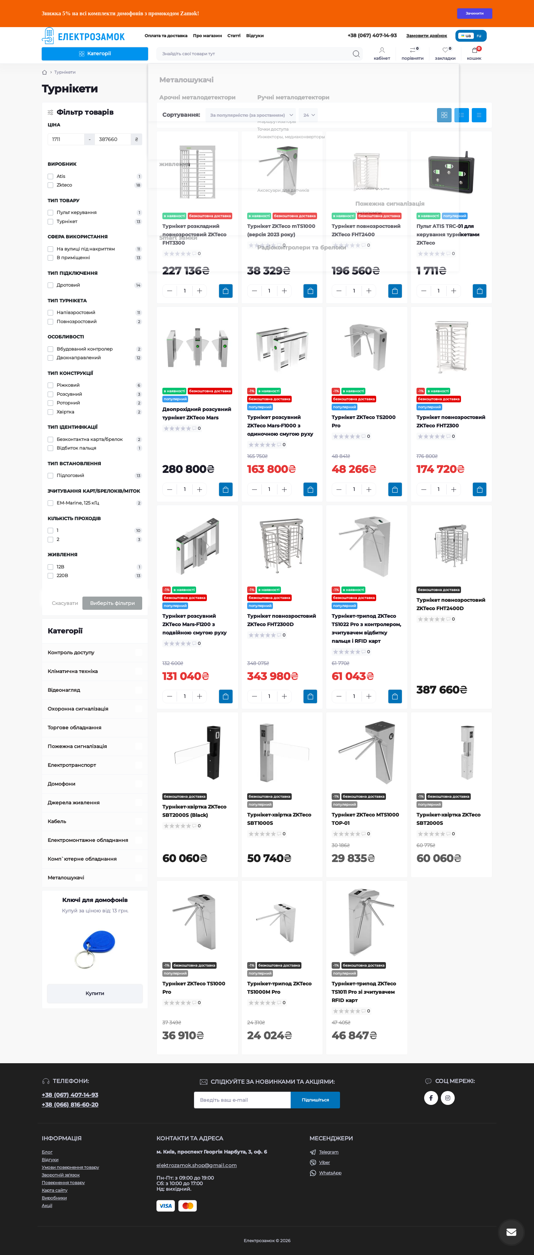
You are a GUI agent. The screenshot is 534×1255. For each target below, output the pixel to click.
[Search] (356, 53)
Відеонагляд (64, 690)
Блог (47, 1152)
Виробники (54, 1197)
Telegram (329, 1152)
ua (466, 35)
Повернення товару (63, 1182)
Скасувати (65, 603)
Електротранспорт (72, 765)
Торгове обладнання (75, 727)
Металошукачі (66, 878)
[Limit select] (308, 115)
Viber (324, 1162)
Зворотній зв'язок (61, 1175)
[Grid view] (444, 115)
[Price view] (479, 115)
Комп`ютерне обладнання (82, 859)
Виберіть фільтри (112, 603)
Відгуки (255, 35)
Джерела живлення (74, 802)
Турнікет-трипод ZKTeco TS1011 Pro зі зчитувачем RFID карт (364, 992)
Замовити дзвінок (426, 35)
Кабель (57, 821)
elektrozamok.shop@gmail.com (196, 1165)
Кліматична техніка (73, 671)
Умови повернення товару (70, 1167)
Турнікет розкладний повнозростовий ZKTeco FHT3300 (194, 234)
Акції (47, 1205)
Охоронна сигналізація (78, 709)
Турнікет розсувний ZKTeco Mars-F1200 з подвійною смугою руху (194, 624)
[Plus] (200, 291)
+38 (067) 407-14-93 (70, 1095)
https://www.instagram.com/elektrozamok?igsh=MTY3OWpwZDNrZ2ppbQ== (447, 1098)
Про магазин (207, 35)
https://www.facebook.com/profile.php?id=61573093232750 (431, 1098)
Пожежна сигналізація (77, 746)
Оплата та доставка (166, 35)
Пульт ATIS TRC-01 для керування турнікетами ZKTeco (447, 234)
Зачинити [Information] (475, 13)
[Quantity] (185, 291)
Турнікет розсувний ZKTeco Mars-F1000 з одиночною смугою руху (280, 425)
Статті (234, 35)
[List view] (461, 115)
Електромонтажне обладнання (88, 840)
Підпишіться (315, 1099)
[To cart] (226, 291)
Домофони (61, 784)
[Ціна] (66, 139)
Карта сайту (54, 1190)
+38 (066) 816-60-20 (70, 1104)
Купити (95, 993)
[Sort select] (250, 115)
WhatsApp (330, 1172)
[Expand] (138, 652)
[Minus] (170, 291)
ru (479, 35)
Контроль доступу (71, 652)
